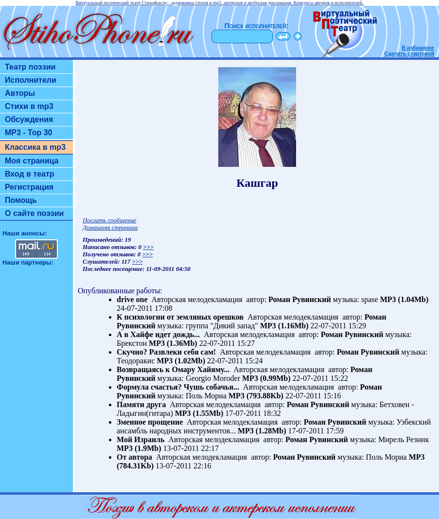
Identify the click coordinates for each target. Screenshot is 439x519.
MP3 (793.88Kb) (255, 396)
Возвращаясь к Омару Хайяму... (173, 369)
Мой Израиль (141, 439)
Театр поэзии (30, 67)
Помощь (21, 200)
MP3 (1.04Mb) (404, 299)
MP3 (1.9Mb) (139, 448)
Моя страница (32, 161)
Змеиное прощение (150, 422)
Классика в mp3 (35, 147)
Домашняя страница (110, 227)
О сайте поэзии (34, 213)
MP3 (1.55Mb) (199, 413)
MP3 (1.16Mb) (284, 326)
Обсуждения (29, 119)
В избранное (418, 48)
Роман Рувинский (299, 299)
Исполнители (30, 80)
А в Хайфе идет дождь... (158, 334)
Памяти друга (141, 404)
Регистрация (29, 187)
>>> (148, 247)
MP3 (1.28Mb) (262, 431)
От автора (134, 457)
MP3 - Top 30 (29, 132)
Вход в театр (29, 174)
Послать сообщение (109, 220)
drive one (132, 299)
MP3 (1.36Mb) (173, 343)
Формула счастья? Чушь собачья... (178, 387)
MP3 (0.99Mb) (266, 378)
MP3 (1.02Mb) (181, 361)
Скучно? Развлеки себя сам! (166, 352)
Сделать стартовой (409, 53)
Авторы (20, 93)
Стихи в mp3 (29, 106)
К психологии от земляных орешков (180, 317)
